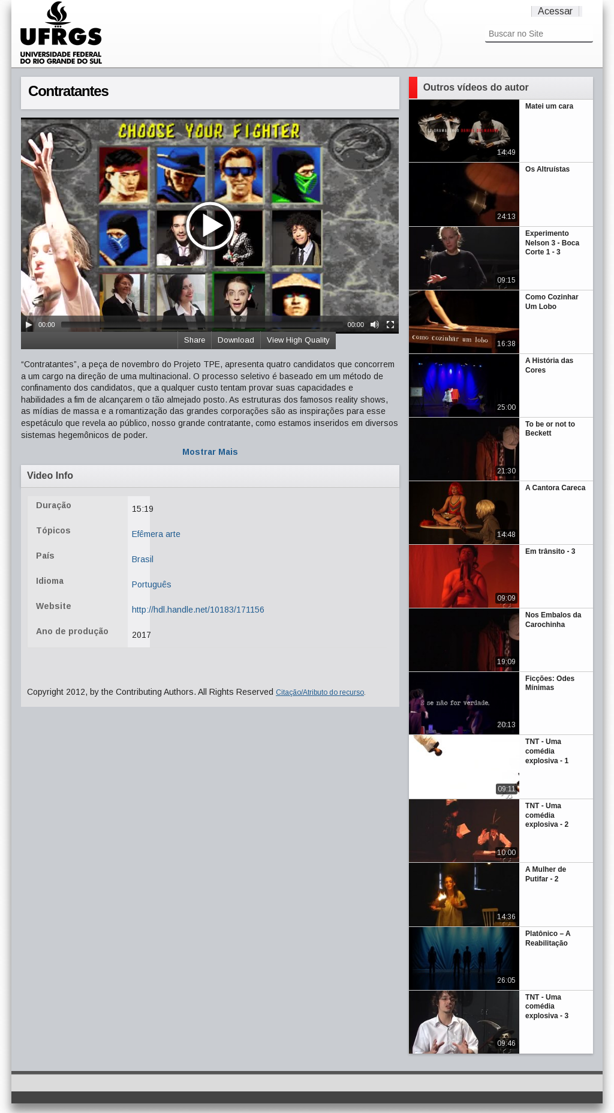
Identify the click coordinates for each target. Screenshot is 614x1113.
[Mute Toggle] (375, 324)
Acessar (555, 11)
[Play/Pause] (29, 324)
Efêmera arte (156, 534)
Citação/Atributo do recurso (320, 692)
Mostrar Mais (210, 452)
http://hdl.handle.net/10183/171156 (198, 609)
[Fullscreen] (390, 324)
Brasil (143, 559)
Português (151, 584)
